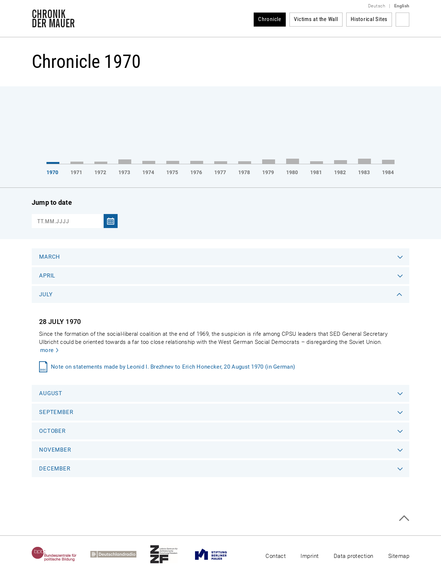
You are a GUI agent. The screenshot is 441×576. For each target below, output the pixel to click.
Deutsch (376, 5)
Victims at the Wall (316, 19)
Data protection (354, 556)
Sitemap (398, 556)
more (47, 350)
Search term (402, 20)
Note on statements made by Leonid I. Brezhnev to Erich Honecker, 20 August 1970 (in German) (173, 366)
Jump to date (52, 202)
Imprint (310, 556)
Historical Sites (369, 19)
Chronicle (269, 19)
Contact (275, 556)
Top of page (404, 518)
